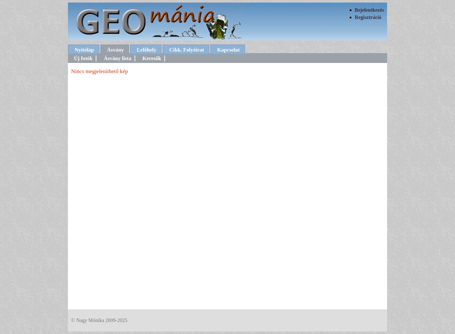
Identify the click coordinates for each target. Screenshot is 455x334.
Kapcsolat (228, 50)
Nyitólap (84, 50)
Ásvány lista (117, 58)
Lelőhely (146, 50)
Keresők (152, 58)
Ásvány (115, 50)
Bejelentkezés (369, 10)
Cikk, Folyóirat (186, 50)
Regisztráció (368, 17)
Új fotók (83, 58)
